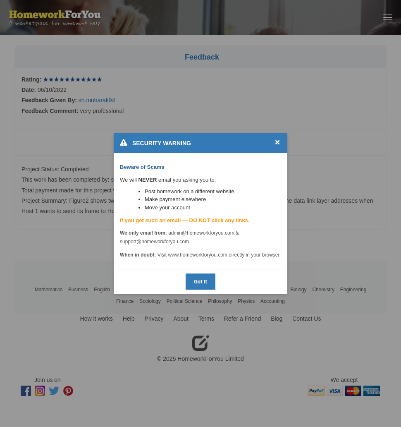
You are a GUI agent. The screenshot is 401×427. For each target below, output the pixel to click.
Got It (200, 281)
